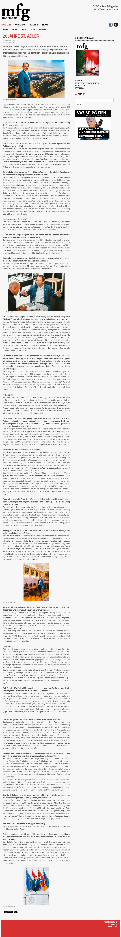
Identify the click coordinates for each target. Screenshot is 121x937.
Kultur (14, 29)
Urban (5, 29)
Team (45, 24)
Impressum (79, 88)
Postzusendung (110, 922)
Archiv (34, 24)
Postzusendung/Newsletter (87, 83)
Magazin (6, 24)
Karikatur (20, 24)
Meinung (42, 29)
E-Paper (78, 81)
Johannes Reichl (10, 41)
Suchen (79, 104)
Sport (32, 29)
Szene (23, 29)
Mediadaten (80, 85)
